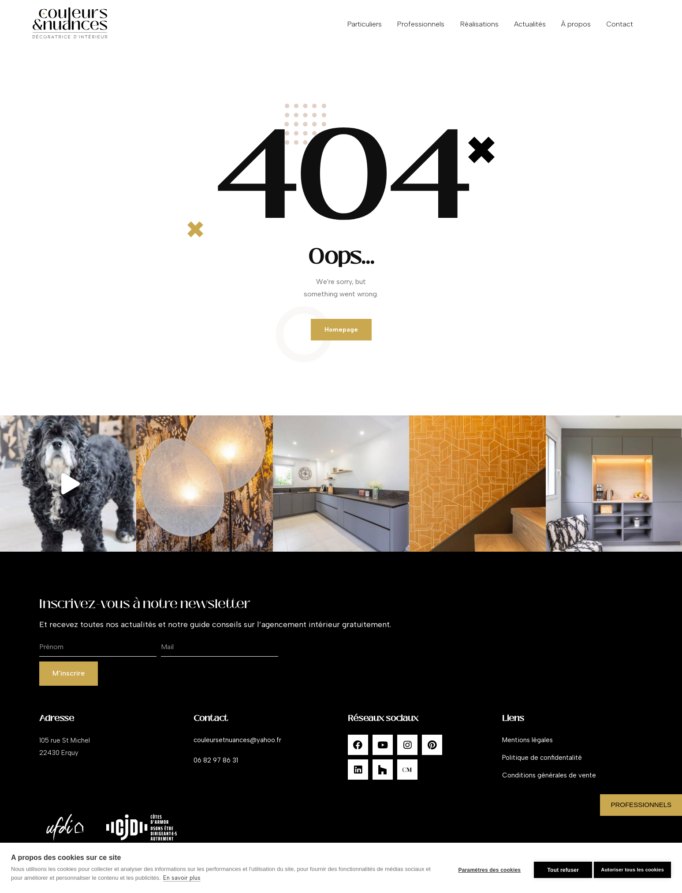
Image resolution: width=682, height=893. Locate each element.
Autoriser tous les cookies (632, 867)
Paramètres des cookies (485, 868)
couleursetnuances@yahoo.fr (237, 747)
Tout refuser (558, 868)
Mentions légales (527, 747)
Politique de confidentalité (542, 765)
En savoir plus (188, 877)
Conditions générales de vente (549, 782)
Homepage (341, 332)
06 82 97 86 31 (216, 767)
